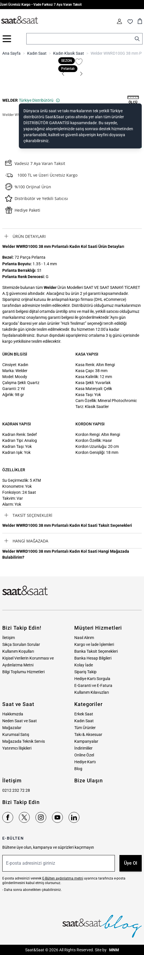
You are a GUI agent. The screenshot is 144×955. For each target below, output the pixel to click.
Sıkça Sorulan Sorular (21, 644)
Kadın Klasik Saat (68, 53)
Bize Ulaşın (88, 780)
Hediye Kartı (85, 762)
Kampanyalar (86, 741)
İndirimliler (83, 748)
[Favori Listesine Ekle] (78, 61)
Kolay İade (83, 665)
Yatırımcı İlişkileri (16, 748)
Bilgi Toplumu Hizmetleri (23, 672)
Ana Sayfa (11, 53)
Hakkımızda (12, 714)
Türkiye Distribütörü (39, 100)
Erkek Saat (83, 714)
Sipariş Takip (85, 672)
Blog (78, 768)
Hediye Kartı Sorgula (92, 678)
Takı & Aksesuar (88, 734)
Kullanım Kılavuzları (91, 692)
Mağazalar (11, 727)
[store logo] (19, 20)
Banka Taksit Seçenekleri (96, 651)
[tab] (72, 236)
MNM (113, 950)
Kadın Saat (37, 53)
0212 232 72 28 (16, 790)
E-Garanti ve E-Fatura (93, 685)
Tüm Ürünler (85, 727)
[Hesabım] (119, 21)
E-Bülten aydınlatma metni (62, 878)
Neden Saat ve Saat (19, 721)
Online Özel (84, 755)
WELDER (10, 100)
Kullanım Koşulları (18, 651)
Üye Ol (130, 863)
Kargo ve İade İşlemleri (94, 644)
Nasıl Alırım (84, 637)
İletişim (8, 637)
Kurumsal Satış (15, 734)
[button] (62, 74)
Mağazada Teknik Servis (23, 741)
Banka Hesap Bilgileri (92, 658)
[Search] (137, 38)
